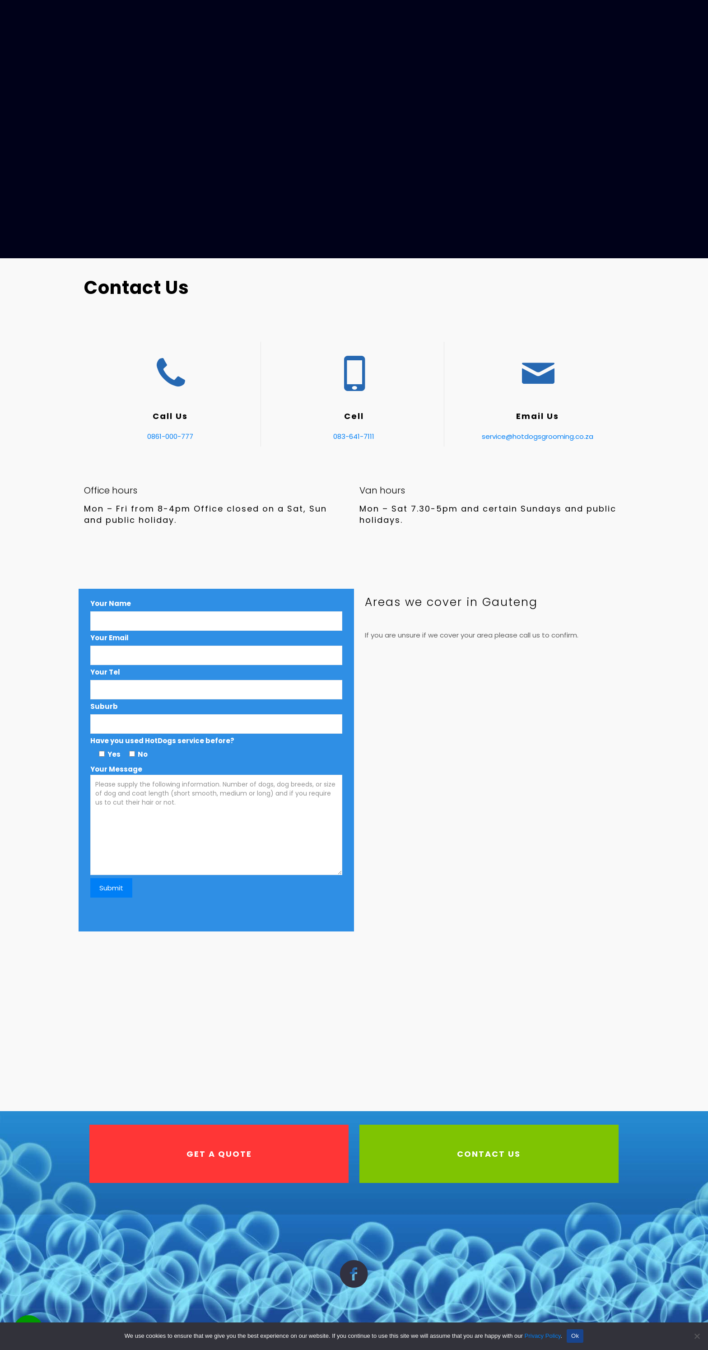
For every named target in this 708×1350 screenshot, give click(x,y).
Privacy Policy (543, 1335)
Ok (575, 1335)
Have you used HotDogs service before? (162, 740)
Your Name (110, 603)
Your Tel (105, 672)
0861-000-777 (170, 436)
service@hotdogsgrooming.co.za (537, 436)
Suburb (104, 706)
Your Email (109, 637)
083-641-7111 (353, 436)
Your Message (216, 831)
